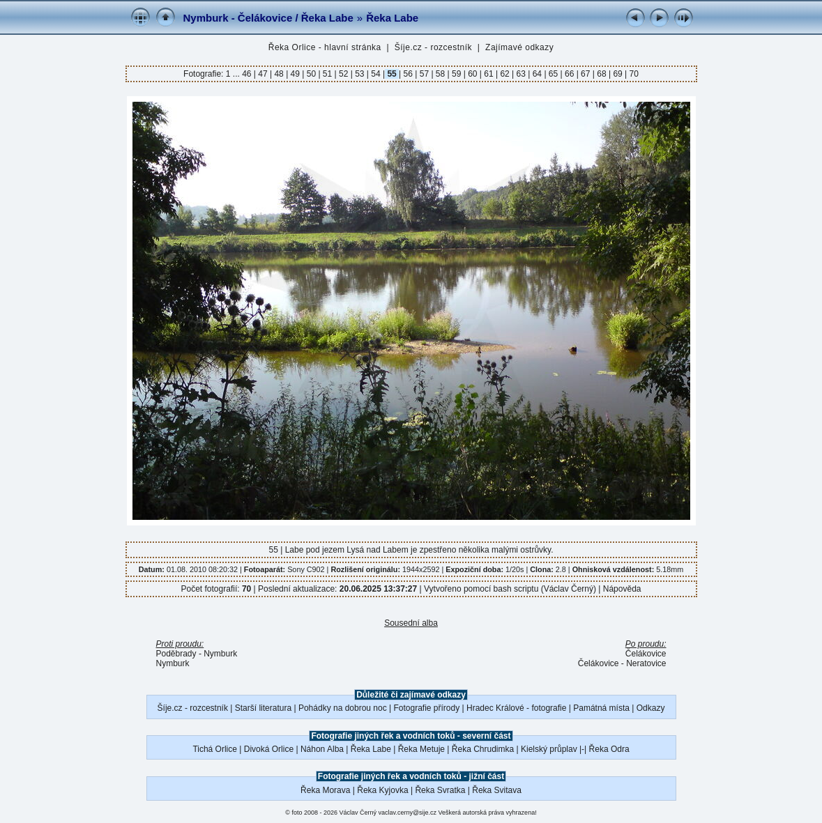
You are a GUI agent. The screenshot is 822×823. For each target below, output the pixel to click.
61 (489, 74)
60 (473, 74)
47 (263, 74)
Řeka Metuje (421, 749)
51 (328, 74)
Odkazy (651, 708)
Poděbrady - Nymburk (197, 654)
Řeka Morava (325, 790)
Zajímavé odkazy (519, 47)
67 (586, 74)
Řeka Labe (392, 18)
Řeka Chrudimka (483, 749)
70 (633, 74)
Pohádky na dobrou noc (342, 708)
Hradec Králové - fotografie (516, 708)
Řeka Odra (609, 749)
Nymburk (173, 663)
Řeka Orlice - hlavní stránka (324, 47)
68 (602, 74)
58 (441, 74)
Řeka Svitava (497, 790)
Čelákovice (646, 654)
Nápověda (622, 589)
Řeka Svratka (440, 790)
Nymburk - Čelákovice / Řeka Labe (268, 18)
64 (537, 74)
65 (554, 74)
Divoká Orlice (269, 749)
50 (311, 74)
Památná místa (601, 708)
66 (570, 74)
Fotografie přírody (427, 708)
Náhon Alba (322, 749)
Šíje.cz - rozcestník (433, 47)
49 (295, 74)
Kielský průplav (549, 749)
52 (344, 74)
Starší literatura (263, 708)
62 (505, 74)
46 (248, 74)
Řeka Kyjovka (382, 790)
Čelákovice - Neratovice (622, 663)
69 (618, 74)
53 (360, 74)
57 (424, 74)
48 (279, 74)
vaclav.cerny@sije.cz (408, 812)
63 (521, 74)
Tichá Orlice (214, 749)
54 (376, 74)
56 (408, 74)
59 (457, 74)
